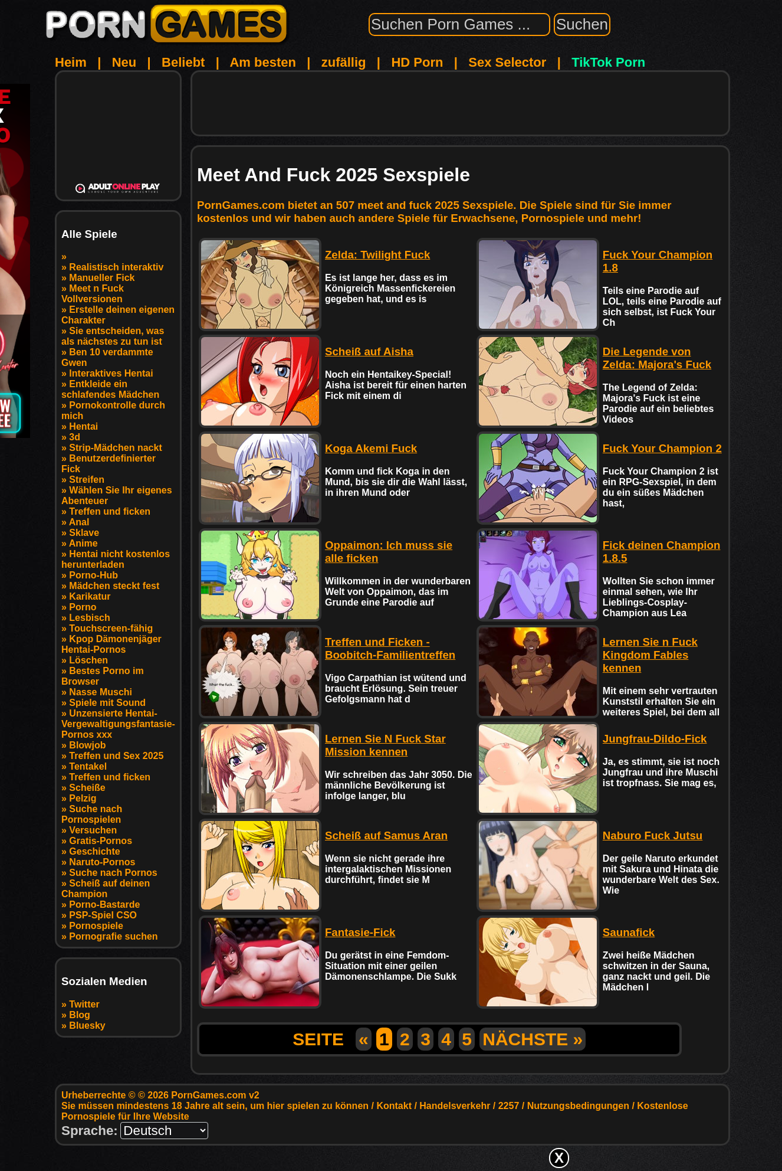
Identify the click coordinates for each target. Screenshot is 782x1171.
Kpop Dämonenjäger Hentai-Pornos (111, 644)
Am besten (262, 62)
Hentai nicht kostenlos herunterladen (115, 559)
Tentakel (88, 766)
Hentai (83, 426)
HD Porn (417, 62)
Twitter (84, 1004)
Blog (79, 1015)
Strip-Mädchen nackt (115, 448)
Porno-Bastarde (104, 904)
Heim (71, 62)
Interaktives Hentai (111, 373)
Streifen (86, 480)
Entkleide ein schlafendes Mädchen (110, 389)
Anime (83, 543)
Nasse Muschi (100, 692)
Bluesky (87, 1025)
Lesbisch (89, 618)
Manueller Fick (101, 278)
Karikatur (89, 596)
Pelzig (82, 798)
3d (74, 437)
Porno (82, 607)
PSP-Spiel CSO (103, 915)
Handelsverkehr (454, 1106)
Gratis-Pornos (100, 841)
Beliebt (183, 62)
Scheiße (87, 788)
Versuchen (93, 830)
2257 (509, 1106)
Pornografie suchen (113, 936)
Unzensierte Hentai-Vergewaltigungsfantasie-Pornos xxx (118, 724)
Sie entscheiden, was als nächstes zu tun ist (112, 336)
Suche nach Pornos (113, 873)
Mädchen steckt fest (114, 586)
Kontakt (394, 1106)
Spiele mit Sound (107, 703)
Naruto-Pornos (102, 862)
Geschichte (94, 851)
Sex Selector (507, 62)
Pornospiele (96, 926)
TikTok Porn (608, 62)
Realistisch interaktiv (116, 267)
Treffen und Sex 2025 (116, 756)
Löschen (88, 660)
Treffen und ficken (109, 511)
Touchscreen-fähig (111, 628)
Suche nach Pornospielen (91, 814)
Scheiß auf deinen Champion (105, 888)
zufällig (343, 62)
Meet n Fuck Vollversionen (92, 293)
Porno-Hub (93, 575)
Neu (124, 62)
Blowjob (87, 745)
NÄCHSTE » (532, 1039)
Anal (79, 522)
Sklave (84, 533)
